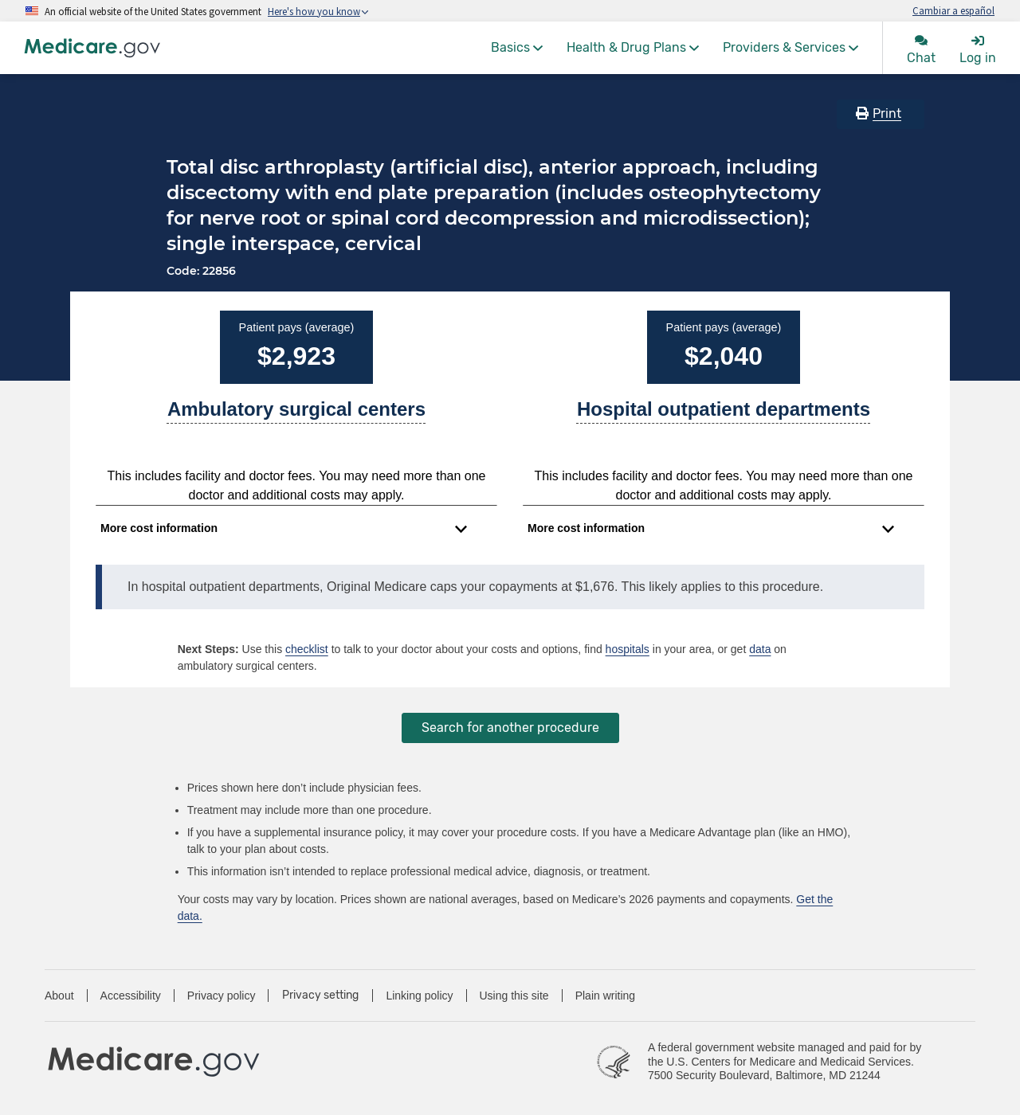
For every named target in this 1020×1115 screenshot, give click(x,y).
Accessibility (130, 995)
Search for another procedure (510, 727)
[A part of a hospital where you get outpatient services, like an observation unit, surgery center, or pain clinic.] (723, 416)
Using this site (514, 995)
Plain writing (605, 995)
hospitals (627, 649)
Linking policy (419, 995)
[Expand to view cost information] (283, 528)
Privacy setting (320, 995)
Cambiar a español (953, 10)
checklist (306, 649)
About (59, 995)
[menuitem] (517, 48)
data (760, 649)
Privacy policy (221, 995)
